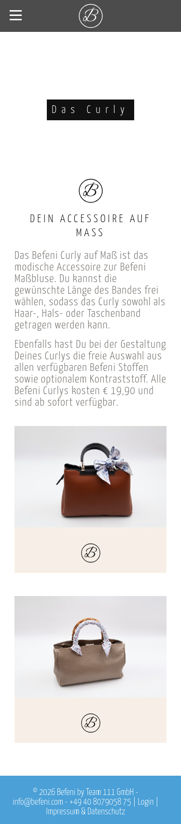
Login (145, 802)
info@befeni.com (38, 802)
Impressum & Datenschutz (85, 812)
